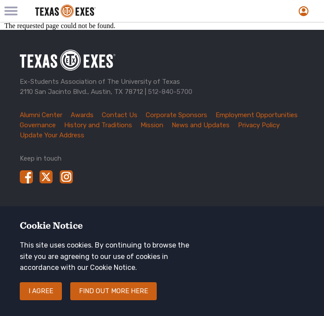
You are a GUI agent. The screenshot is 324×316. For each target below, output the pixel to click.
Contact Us (119, 115)
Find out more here (113, 297)
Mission (151, 125)
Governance (38, 125)
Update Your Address (52, 135)
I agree (41, 297)
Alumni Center (41, 115)
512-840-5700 (170, 92)
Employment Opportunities (257, 115)
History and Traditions (98, 125)
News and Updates (201, 125)
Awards (82, 115)
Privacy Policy (259, 125)
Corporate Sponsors (176, 115)
